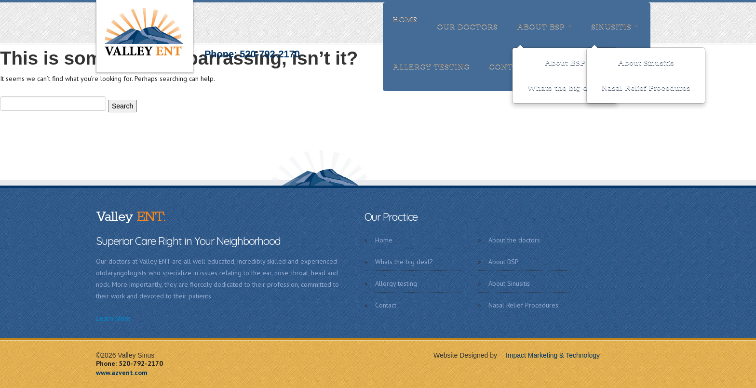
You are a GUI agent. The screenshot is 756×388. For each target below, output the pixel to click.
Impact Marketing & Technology (549, 355)
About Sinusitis (646, 63)
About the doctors (514, 240)
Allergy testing (431, 67)
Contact (510, 67)
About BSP (544, 27)
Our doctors (467, 27)
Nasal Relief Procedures (645, 88)
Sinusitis (614, 27)
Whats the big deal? (565, 88)
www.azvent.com (122, 372)
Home (405, 19)
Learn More (113, 318)
